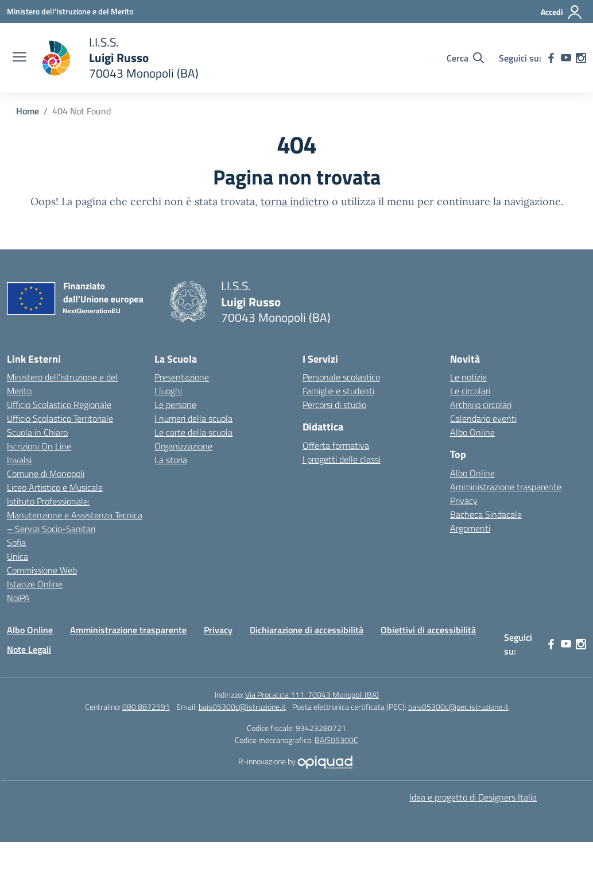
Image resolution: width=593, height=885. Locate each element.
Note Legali (29, 649)
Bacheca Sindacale (486, 514)
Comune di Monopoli (45, 473)
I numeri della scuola (193, 418)
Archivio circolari (480, 404)
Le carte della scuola (193, 432)
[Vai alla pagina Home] (27, 111)
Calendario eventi (483, 418)
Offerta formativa (336, 445)
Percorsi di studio (334, 404)
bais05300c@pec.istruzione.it (458, 707)
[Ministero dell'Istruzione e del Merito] (70, 11)
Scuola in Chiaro (37, 432)
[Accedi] (561, 12)
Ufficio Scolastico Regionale (59, 404)
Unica (17, 556)
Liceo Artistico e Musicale (55, 487)
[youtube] (566, 58)
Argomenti (470, 528)
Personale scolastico (341, 377)
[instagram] (581, 58)
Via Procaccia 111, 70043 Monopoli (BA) (312, 694)
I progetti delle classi (342, 459)
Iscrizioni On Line (39, 446)
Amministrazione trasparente (505, 487)
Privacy (464, 500)
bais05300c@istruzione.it (242, 707)
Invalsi (19, 460)
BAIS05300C (336, 740)
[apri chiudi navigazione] (19, 58)
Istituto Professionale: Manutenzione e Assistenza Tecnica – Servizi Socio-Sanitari (74, 515)
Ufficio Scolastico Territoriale (60, 418)
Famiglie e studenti (338, 391)
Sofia (16, 542)
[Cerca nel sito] (465, 58)
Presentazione (181, 377)
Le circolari (470, 391)
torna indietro (295, 201)
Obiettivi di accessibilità (428, 630)
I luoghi (168, 391)
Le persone (175, 404)
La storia (170, 460)
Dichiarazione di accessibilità (306, 630)
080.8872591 (146, 707)
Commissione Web (42, 570)
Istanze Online (35, 584)
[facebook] (551, 58)
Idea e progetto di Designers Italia (473, 797)
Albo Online (472, 432)
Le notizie (468, 377)
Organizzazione (183, 446)
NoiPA (18, 598)
